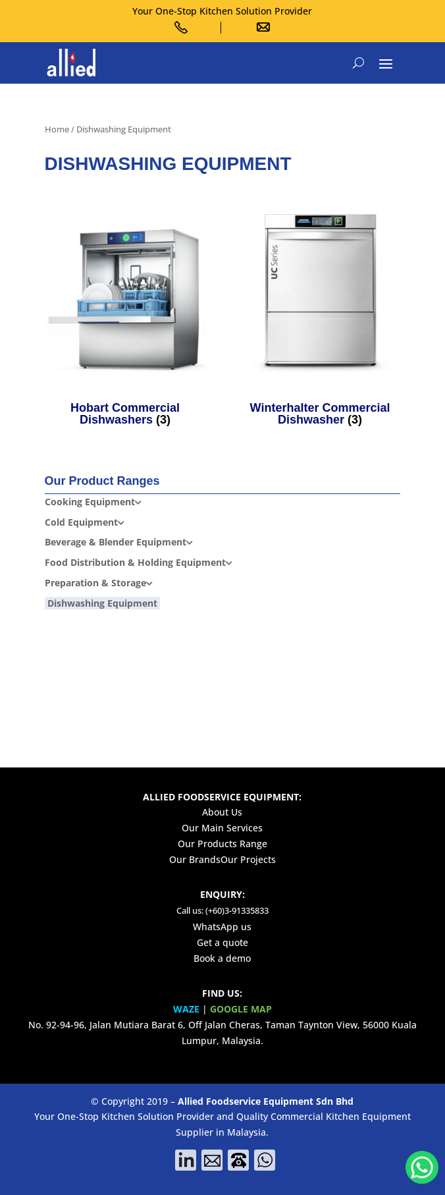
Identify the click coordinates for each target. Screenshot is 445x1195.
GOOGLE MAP (241, 1009)
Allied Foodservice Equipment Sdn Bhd (265, 1101)
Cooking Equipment (90, 501)
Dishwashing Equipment (102, 603)
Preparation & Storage (95, 582)
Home (57, 129)
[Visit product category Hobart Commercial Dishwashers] (125, 309)
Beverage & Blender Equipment (115, 542)
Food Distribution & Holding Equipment (135, 562)
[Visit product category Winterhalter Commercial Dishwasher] (320, 309)
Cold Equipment (81, 522)
